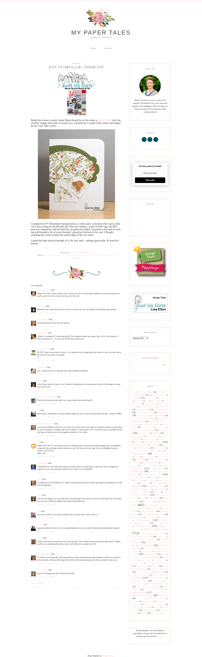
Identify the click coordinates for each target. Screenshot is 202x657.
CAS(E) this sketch (144, 413)
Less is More (139, 480)
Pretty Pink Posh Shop (142, 537)
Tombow (135, 601)
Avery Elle (138, 401)
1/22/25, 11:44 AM (46, 577)
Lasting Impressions (139, 477)
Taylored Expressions (140, 575)
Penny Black (154, 508)
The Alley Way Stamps (156, 578)
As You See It (163, 398)
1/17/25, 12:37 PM (46, 457)
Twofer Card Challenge (154, 604)
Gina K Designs (148, 457)
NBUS (142, 498)
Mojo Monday (159, 489)
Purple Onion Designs (143, 539)
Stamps (148, 563)
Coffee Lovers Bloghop (151, 424)
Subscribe (150, 180)
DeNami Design (153, 442)
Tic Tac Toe (163, 595)
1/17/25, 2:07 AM (45, 417)
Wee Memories (149, 610)
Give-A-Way (163, 457)
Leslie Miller (42, 463)
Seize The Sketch (150, 548)
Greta (39, 495)
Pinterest (145, 514)
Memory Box (158, 486)
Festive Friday (159, 448)
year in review (155, 613)
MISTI (148, 489)
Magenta (155, 483)
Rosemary (41, 306)
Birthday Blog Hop (151, 404)
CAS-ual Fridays (161, 410)
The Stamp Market (144, 595)
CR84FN (156, 433)
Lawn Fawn (163, 477)
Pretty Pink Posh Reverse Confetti (152, 534)
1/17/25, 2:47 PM (45, 473)
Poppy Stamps (163, 517)
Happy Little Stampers (157, 460)
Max (148, 486)
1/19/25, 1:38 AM (45, 518)
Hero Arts (135, 463)
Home (93, 48)
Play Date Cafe (157, 514)
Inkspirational (157, 468)
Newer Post (116, 587)
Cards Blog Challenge (147, 407)
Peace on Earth (150, 505)
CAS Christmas (142, 410)
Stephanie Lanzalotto (45, 424)
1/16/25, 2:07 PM (45, 374)
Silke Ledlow (42, 570)
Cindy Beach (42, 333)
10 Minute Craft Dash (142, 392)
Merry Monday (137, 489)
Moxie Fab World (140, 492)
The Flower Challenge (147, 587)
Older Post (36, 587)
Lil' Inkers (145, 483)
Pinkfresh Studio (87, 255)
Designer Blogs (108, 656)
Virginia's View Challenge (141, 607)
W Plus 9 (157, 607)
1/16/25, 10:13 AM (46, 313)
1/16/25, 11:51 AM (46, 326)
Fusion (137, 457)
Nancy (39, 538)
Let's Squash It (150, 480)
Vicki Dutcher (42, 319)
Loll (38, 511)
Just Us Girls (51, 255)
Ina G (39, 479)
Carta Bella (163, 407)
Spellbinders (76, 258)
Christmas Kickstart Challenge (143, 419)
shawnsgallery (146, 551)
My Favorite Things (68, 255)
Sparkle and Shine (138, 557)
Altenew (136, 397)
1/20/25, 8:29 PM (45, 547)
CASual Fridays (142, 415)
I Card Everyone (43, 349)
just (143, 474)
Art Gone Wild (150, 398)
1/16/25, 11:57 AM (46, 342)
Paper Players (153, 498)
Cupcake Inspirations (150, 439)
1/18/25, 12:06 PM (46, 505)
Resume (107, 48)
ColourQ (164, 430)
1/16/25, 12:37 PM (46, 361)
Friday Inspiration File (160, 454)
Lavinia (153, 477)
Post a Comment (37, 583)
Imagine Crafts (147, 465)
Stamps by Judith (161, 563)
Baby (147, 401)
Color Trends (161, 427)
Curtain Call (163, 439)
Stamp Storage (146, 560)
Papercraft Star (148, 501)
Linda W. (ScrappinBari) (47, 397)
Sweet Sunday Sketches (143, 572)
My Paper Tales (101, 32)
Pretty (159, 526)
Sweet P (154, 566)
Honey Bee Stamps (151, 463)
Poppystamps (143, 520)
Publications (161, 536)
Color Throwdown (147, 427)
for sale (155, 451)
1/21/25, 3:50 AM (45, 563)
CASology (163, 412)
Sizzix (163, 554)
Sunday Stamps (142, 566)
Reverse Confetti (143, 545)
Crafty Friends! (153, 436)
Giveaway (140, 460)
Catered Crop (157, 415)
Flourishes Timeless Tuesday (141, 451)
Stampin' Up (160, 560)
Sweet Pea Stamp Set (159, 569)
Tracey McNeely (43, 290)
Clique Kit (152, 421)
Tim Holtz (140, 598)
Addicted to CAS (159, 395)
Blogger (160, 636)
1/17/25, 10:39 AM (46, 436)
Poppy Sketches (151, 517)
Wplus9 (144, 613)
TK (38, 410)
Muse (157, 492)
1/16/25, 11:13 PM (46, 404)
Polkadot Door (137, 517)
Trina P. (40, 524)
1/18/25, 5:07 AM (45, 489)
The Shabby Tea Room (160, 592)
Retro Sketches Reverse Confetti (157, 542)
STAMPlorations (137, 563)
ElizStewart (41, 367)
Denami (138, 442)
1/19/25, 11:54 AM (46, 531)
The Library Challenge (152, 589)
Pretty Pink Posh (106, 255)
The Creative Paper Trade (157, 584)
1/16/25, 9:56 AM (45, 299)
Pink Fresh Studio (148, 511)
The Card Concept (139, 581)
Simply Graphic (150, 554)
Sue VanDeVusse (44, 554)
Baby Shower (156, 401)
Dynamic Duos (143, 448)
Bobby (39, 381)
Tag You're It (159, 572)
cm (38, 442)
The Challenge (157, 581)
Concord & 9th (143, 433)
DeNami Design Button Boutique (145, 445)
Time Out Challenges (156, 598)
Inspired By (138, 471)
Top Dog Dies (147, 601)
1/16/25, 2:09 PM (45, 390)
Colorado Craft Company (143, 430)
